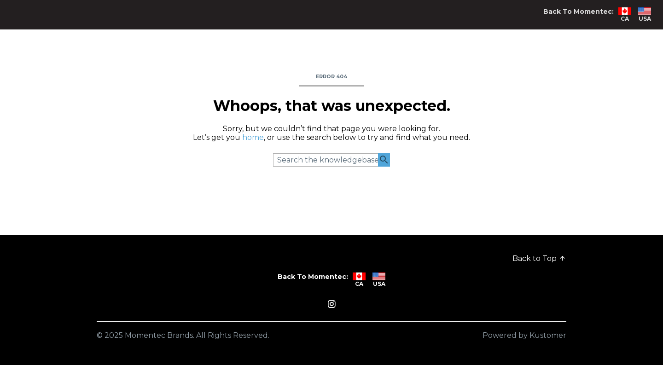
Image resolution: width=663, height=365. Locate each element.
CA (624, 14)
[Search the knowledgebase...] (331, 160)
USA (644, 14)
